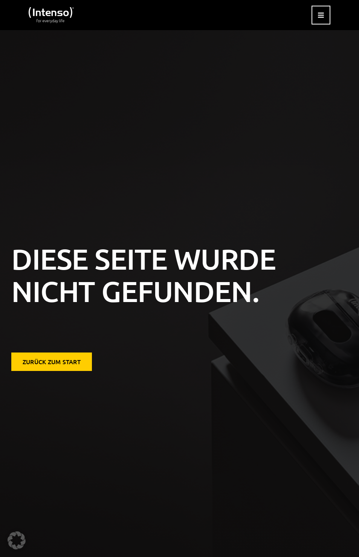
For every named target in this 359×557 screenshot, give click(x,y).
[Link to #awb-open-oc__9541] (321, 15)
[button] (16, 540)
